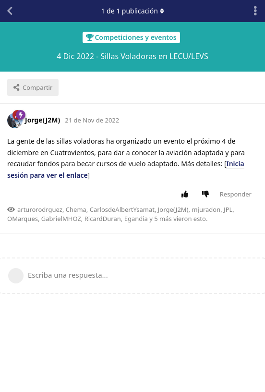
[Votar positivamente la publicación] (186, 194)
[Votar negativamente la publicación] (207, 194)
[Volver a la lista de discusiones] (9, 11)
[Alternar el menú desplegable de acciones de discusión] (255, 11)
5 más (163, 218)
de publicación (132, 10)
